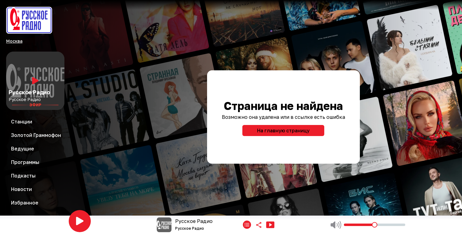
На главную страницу (283, 130)
